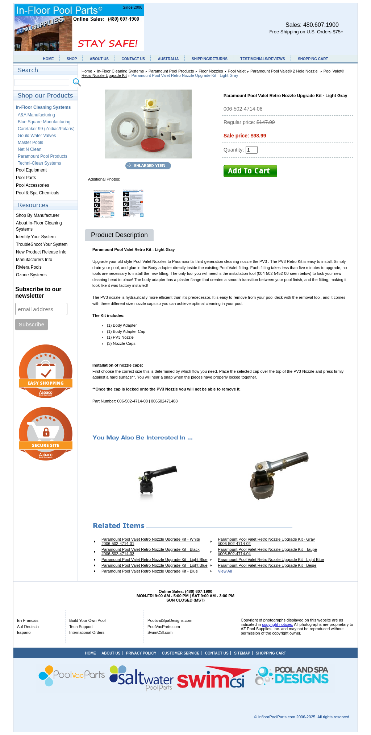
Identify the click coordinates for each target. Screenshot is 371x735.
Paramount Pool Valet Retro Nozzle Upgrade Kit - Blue (149, 571)
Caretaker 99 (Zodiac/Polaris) (46, 128)
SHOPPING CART (313, 59)
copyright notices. (277, 624)
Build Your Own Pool (87, 620)
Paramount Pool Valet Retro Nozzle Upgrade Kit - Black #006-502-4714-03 (150, 551)
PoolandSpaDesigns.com (169, 620)
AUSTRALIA (168, 59)
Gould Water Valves (37, 135)
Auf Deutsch (28, 626)
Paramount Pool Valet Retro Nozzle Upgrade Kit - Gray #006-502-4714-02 (266, 541)
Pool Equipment (31, 170)
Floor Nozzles (211, 71)
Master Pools (30, 142)
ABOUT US (99, 59)
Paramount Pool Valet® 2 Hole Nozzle (284, 71)
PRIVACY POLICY (141, 653)
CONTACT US (133, 59)
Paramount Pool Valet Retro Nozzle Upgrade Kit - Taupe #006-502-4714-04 (267, 551)
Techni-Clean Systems (39, 163)
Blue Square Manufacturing (44, 121)
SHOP (72, 59)
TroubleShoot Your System (41, 244)
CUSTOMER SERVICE (181, 653)
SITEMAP (242, 653)
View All (225, 571)
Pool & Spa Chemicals (37, 192)
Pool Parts (26, 177)
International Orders (86, 632)
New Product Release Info (41, 252)
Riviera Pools (29, 267)
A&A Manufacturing (36, 114)
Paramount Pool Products (171, 71)
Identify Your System (35, 236)
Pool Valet (237, 71)
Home (87, 71)
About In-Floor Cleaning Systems (39, 226)
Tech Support (81, 626)
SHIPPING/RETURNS (210, 59)
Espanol (24, 632)
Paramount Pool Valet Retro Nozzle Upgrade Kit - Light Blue (154, 559)
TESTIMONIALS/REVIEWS (262, 59)
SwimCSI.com (159, 632)
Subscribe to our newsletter (38, 292)
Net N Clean (29, 149)
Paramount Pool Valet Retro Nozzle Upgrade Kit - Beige (267, 565)
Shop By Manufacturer (37, 215)
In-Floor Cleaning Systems (120, 71)
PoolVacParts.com (163, 626)
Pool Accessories (32, 185)
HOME (48, 59)
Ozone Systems (31, 274)
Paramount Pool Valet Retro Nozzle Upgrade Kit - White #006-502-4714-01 (150, 541)
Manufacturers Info (34, 259)
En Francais (27, 620)
